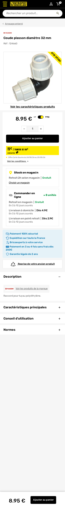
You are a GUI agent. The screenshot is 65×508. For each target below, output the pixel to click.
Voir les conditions (18, 161)
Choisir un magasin (19, 182)
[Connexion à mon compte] (51, 4)
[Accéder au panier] (58, 4)
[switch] (41, 117)
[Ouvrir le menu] (5, 4)
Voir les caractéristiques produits (32, 106)
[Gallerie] (32, 77)
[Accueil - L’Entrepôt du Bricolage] (18, 4)
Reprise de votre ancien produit (32, 264)
